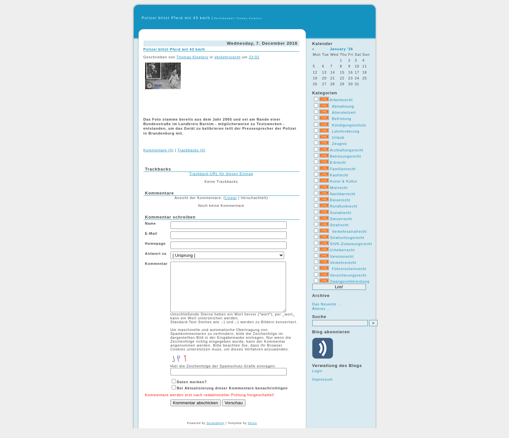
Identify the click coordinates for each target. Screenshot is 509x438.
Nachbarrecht (342, 194)
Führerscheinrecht (349, 269)
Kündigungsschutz (349, 125)
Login (317, 371)
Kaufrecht (339, 175)
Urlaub (338, 137)
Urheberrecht (342, 250)
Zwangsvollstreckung (350, 281)
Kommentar (156, 264)
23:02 (254, 57)
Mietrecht (339, 188)
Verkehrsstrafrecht (349, 231)
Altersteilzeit (344, 112)
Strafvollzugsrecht (347, 238)
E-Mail (151, 233)
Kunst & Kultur (343, 181)
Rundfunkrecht (344, 206)
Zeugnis (339, 144)
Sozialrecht (340, 213)
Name (150, 223)
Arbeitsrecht (341, 100)
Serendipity (215, 432)
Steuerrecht (341, 219)
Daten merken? (192, 392)
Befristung (342, 119)
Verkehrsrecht (343, 263)
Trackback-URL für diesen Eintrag (221, 174)
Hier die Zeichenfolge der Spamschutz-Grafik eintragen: (223, 376)
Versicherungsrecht (348, 275)
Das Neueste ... (327, 304)
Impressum (322, 379)
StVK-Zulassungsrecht (351, 244)
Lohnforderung (346, 131)
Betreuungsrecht (345, 156)
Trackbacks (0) (191, 150)
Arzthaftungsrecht (346, 150)
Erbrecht (338, 162)
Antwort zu (156, 253)
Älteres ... (321, 309)
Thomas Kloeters (192, 57)
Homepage (155, 243)
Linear (231, 198)
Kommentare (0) (158, 150)
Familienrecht (343, 169)
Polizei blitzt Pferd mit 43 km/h (176, 18)
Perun (252, 432)
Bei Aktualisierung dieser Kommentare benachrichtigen (232, 398)
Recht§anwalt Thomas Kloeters (238, 18)
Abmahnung (343, 106)
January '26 (341, 49)
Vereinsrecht (342, 256)
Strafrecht (339, 225)
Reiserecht (340, 200)
